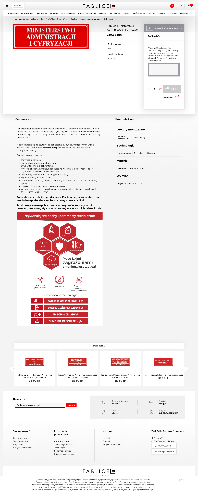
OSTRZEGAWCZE (68, 13)
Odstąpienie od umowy (64, 454)
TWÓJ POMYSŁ (139, 13)
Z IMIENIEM (163, 13)
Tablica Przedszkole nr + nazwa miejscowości (163, 375)
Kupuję (171, 89)
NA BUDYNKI (91, 13)
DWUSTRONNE (27, 13)
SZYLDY (127, 13)
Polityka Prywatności (22, 447)
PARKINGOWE (41, 13)
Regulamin (18, 444)
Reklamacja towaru (62, 451)
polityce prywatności (138, 490)
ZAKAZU (102, 13)
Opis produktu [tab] (23, 119)
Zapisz (71, 405)
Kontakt (18, 6)
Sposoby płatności (21, 441)
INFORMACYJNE (114, 13)
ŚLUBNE (173, 13)
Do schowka (171, 97)
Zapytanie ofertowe (111, 444)
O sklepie (107, 441)
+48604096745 (162, 446)
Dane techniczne (124, 119)
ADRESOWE (13, 13)
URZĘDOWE (185, 13)
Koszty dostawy (20, 438)
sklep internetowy (94, 476)
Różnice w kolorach (62, 441)
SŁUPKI (81, 13)
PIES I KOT (152, 13)
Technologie (59, 448)
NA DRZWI (54, 13)
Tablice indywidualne (63, 444)
